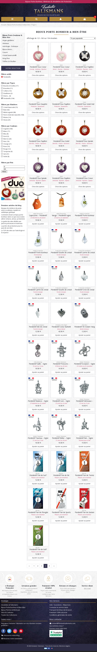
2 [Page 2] (37, 566)
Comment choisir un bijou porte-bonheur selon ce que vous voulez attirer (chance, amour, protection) (13, 217)
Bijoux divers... (8, 49)
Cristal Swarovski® (9, 55)
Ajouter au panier (38, 224)
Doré (5, 137)
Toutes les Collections (9, 616)
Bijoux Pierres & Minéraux (10, 611)
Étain (5, 110)
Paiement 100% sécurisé (48, 587)
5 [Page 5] (49, 566)
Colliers (6, 91)
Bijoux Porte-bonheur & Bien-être (18, 25)
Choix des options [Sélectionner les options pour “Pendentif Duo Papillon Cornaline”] (38, 150)
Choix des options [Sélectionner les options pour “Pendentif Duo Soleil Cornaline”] (61, 150)
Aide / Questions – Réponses (60, 606)
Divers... (6, 96)
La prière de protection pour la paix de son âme (11, 227)
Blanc (5, 132)
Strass (5, 120)
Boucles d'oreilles (9, 86)
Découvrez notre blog (11, 636)
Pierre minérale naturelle (11, 115)
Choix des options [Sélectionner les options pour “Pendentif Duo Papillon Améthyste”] (61, 187)
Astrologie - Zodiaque (10, 46)
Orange (6, 144)
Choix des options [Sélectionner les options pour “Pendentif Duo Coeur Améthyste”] (84, 187)
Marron (5, 139)
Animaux (6, 43)
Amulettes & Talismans (9, 606)
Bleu (4, 134)
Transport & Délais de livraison (60, 611)
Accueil (3, 25)
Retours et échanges (67, 586)
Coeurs (5, 52)
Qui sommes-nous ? (56, 627)
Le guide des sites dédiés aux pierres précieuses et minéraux (11, 223)
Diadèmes (6, 94)
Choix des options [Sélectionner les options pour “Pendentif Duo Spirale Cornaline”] (84, 150)
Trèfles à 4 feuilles (9, 61)
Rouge (5, 149)
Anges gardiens (8, 40)
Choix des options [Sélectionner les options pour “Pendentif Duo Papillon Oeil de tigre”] (61, 113)
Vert (4, 154)
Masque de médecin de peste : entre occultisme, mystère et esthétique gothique (11, 211)
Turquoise (6, 152)
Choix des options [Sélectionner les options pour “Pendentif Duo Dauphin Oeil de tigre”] (38, 113)
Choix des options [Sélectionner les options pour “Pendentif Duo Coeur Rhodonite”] (38, 75)
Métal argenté (8, 113)
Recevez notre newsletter (13, 640)
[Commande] (83, 38)
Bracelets (6, 89)
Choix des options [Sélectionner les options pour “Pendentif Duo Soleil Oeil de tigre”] (84, 113)
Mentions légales (64, 647)
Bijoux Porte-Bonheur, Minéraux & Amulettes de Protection (48, 1)
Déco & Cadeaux (7, 613)
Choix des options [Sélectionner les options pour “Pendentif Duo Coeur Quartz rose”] (61, 75)
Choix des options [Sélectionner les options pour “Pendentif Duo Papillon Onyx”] (84, 75)
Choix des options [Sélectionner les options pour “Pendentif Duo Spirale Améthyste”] (38, 187)
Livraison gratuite (29, 586)
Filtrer (4, 172)
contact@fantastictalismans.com (63, 624)
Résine (5, 118)
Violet (5, 157)
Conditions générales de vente (60, 616)
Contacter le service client (58, 608)
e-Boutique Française (9, 587)
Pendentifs (7, 99)
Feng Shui (6, 58)
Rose (5, 147)
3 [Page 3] (41, 566)
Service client (87, 586)
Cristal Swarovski (9, 108)
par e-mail (87, 589)
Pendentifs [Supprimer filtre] (7, 77)
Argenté (6, 129)
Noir (4, 142)
